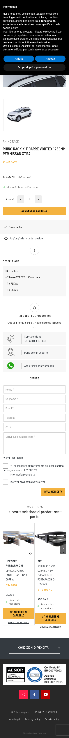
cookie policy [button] (10, 28)
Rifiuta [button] (19, 58)
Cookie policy (52, 719)
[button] (63, 548)
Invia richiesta (53, 491)
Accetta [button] (50, 58)
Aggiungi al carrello (34, 210)
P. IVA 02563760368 (46, 712)
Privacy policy (32, 719)
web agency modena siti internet (34, 733)
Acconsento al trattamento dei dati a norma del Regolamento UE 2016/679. (33, 470)
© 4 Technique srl (21, 712)
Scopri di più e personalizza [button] (34, 67)
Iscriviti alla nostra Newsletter (27, 481)
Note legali (15, 719)
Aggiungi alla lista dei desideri (24, 238)
